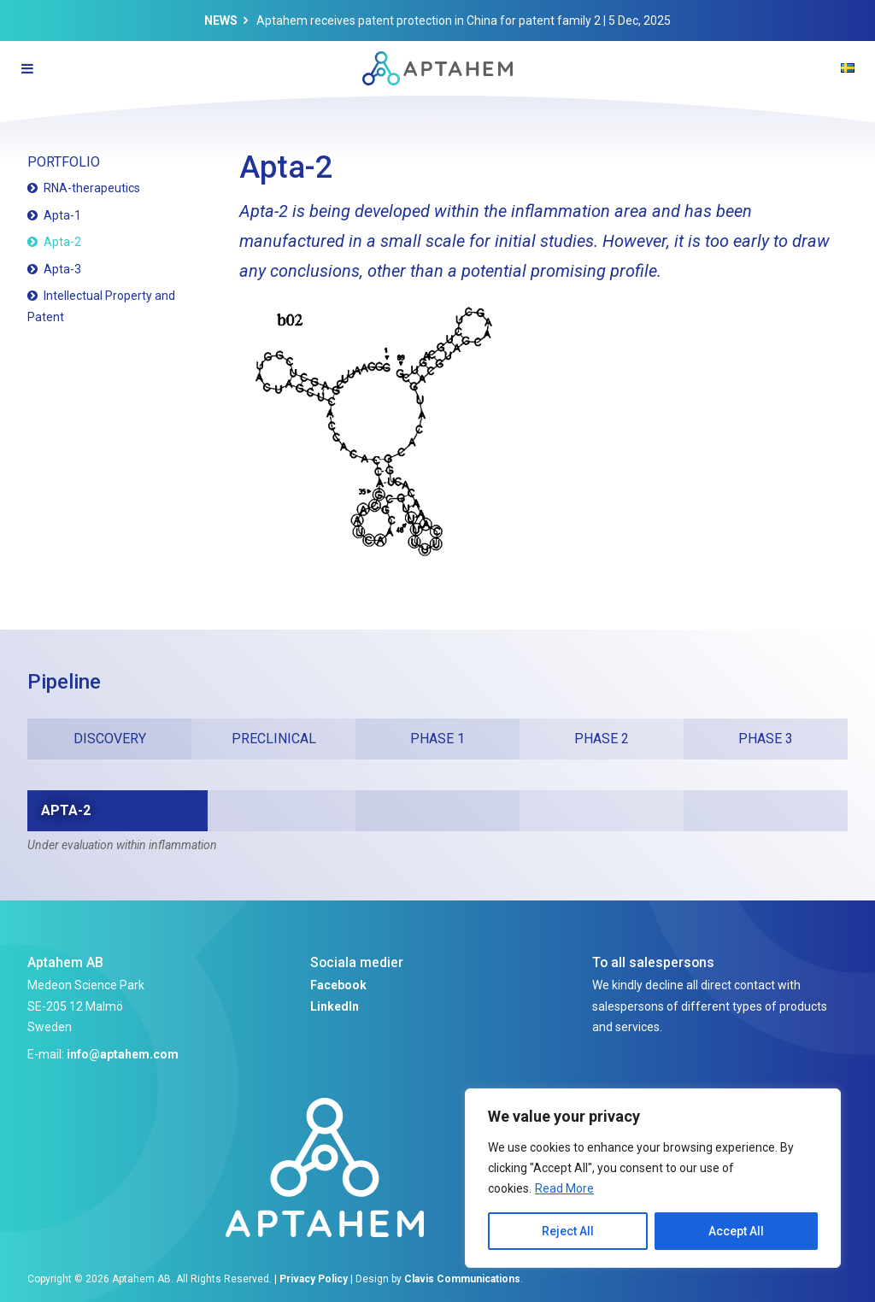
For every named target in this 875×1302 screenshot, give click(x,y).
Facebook (338, 985)
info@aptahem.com (123, 1054)
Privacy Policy (313, 1279)
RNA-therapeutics (92, 188)
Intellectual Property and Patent (101, 306)
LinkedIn (334, 1006)
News (221, 20)
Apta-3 (62, 269)
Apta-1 (62, 215)
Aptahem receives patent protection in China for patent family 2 (428, 20)
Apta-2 (62, 242)
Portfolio (63, 162)
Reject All (568, 1231)
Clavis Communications (462, 1279)
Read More (564, 1188)
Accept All (736, 1231)
